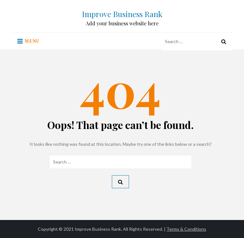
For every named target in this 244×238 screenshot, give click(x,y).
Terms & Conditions (186, 229)
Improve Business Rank (122, 14)
